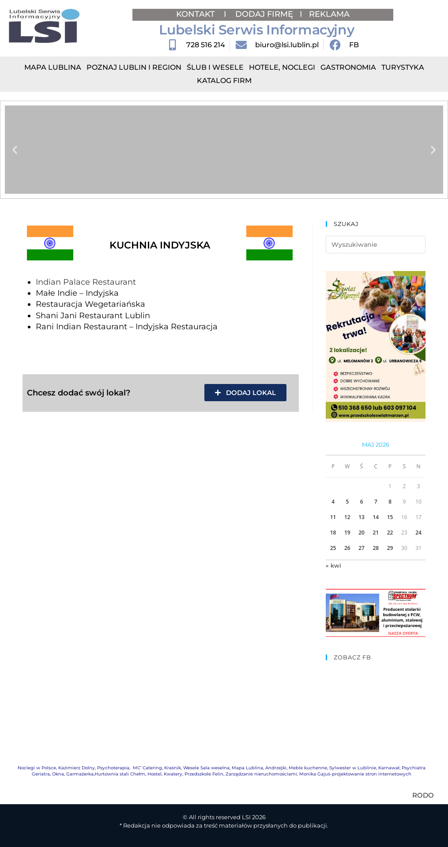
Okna (58, 774)
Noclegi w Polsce (37, 768)
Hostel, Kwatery (164, 774)
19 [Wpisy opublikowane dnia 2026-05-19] (347, 532)
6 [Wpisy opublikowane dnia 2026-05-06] (361, 501)
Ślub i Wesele (215, 67)
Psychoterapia (113, 768)
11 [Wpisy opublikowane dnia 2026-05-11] (333, 517)
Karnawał (388, 768)
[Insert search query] (375, 244)
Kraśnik (172, 768)
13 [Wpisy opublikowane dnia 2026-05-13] (361, 517)
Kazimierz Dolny (76, 768)
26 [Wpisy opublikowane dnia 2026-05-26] (347, 548)
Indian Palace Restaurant (86, 282)
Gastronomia (348, 67)
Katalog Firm (224, 80)
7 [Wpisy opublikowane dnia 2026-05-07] (375, 501)
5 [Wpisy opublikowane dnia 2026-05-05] (347, 501)
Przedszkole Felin (203, 774)
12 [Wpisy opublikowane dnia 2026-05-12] (347, 517)
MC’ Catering (147, 768)
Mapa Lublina (52, 67)
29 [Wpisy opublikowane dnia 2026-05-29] (390, 548)
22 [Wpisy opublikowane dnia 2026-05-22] (390, 532)
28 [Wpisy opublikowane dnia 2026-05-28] (376, 548)
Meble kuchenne (308, 768)
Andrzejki (275, 768)
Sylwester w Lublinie (352, 768)
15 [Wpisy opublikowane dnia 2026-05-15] (390, 517)
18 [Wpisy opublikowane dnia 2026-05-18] (333, 532)
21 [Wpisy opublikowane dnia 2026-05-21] (376, 532)
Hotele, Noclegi (282, 67)
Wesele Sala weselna (206, 768)
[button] (14, 149)
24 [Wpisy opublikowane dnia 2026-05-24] (418, 532)
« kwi (333, 565)
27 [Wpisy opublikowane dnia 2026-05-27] (361, 548)
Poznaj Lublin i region (134, 67)
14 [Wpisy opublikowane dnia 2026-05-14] (376, 517)
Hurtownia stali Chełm (119, 774)
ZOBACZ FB (352, 657)
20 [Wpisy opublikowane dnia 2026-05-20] (361, 532)
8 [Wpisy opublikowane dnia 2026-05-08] (390, 501)
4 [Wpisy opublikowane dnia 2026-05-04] (333, 501)
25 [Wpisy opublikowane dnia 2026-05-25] (333, 548)
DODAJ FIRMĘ (264, 14)
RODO (423, 795)
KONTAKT (196, 14)
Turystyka (402, 67)
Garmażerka (80, 774)
